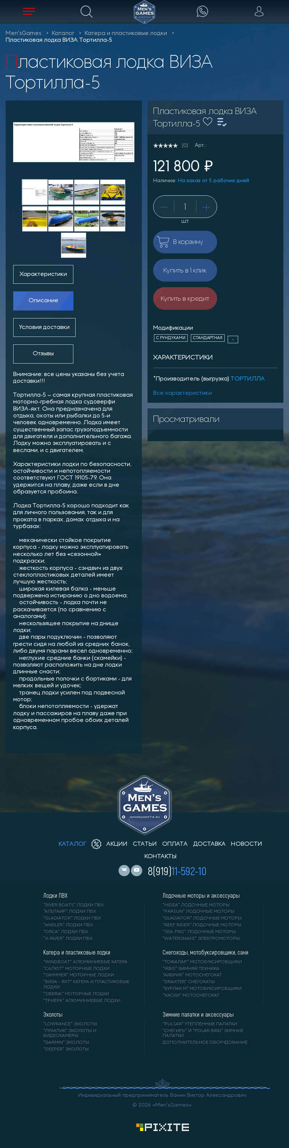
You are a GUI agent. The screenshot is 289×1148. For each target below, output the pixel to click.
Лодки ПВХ (55, 895)
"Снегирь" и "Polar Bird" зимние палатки (203, 1033)
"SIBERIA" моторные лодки (76, 994)
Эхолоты (52, 1014)
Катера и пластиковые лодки (126, 33)
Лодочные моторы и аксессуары (201, 895)
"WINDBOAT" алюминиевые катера (85, 962)
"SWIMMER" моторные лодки (78, 975)
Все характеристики (182, 393)
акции (109, 844)
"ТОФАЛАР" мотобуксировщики (202, 962)
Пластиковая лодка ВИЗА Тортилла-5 (59, 40)
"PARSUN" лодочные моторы (198, 912)
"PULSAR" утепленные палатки (200, 1024)
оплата (175, 844)
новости (246, 844)
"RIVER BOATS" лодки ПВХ (73, 905)
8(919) (177, 870)
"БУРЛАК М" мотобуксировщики (202, 989)
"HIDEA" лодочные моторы (196, 905)
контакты (160, 856)
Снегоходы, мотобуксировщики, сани (205, 952)
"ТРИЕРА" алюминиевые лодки (81, 1001)
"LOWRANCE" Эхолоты (70, 1024)
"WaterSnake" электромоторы (201, 939)
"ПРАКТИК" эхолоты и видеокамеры (69, 1033)
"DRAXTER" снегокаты (189, 982)
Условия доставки (44, 327)
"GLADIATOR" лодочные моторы (202, 918)
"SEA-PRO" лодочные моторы (199, 932)
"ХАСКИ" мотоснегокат (191, 995)
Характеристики (43, 274)
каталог (72, 844)
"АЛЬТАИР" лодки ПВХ (69, 912)
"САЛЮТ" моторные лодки (76, 969)
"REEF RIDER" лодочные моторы (202, 925)
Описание (43, 300)
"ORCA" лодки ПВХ (65, 932)
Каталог (63, 33)
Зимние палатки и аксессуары (198, 1014)
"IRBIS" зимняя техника (191, 969)
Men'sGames (23, 33)
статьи (145, 844)
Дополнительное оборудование (205, 1042)
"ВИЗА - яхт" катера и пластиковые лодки (86, 984)
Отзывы (43, 353)
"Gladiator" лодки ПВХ (72, 918)
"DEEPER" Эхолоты (66, 1049)
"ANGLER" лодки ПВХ (68, 925)
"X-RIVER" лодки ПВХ (68, 939)
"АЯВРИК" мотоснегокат (192, 975)
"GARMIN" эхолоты (66, 1042)
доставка (209, 844)
